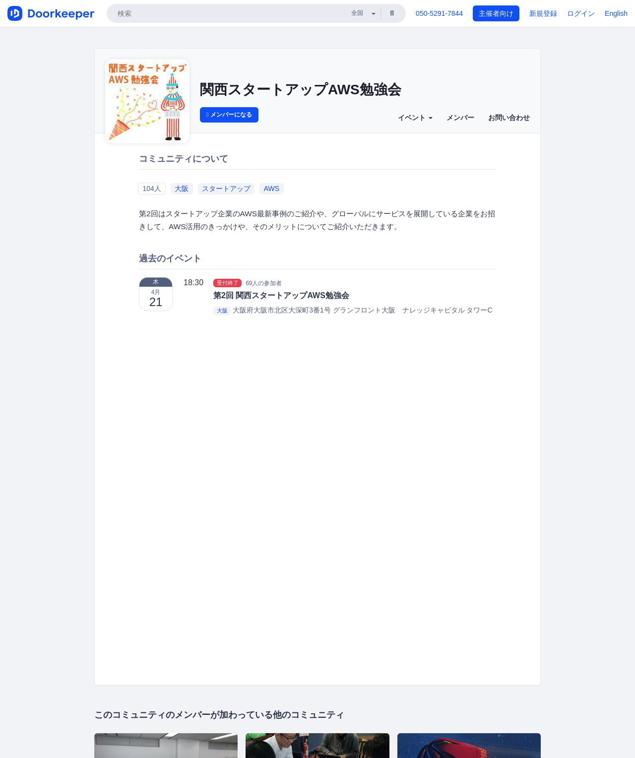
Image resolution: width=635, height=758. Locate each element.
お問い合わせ (509, 118)
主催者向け (496, 13)
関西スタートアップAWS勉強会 (300, 89)
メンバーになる (229, 114)
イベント (415, 118)
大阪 (182, 188)
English (616, 13)
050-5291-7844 (439, 13)
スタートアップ (226, 188)
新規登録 (543, 13)
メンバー (460, 118)
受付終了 (228, 283)
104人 (151, 188)
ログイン (581, 13)
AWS (271, 188)
